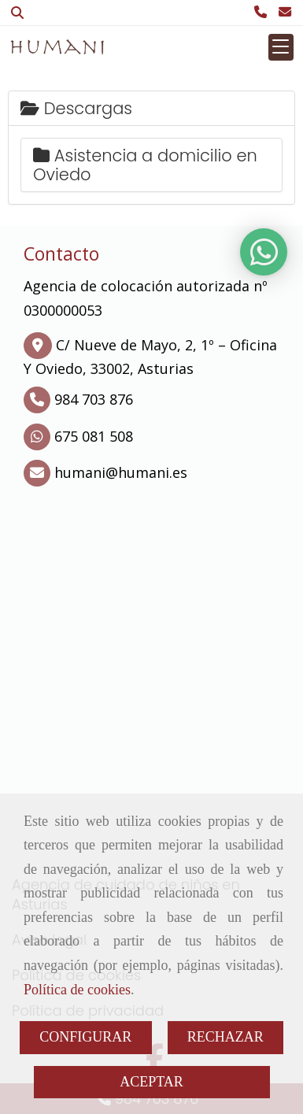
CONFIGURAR (85, 1037)
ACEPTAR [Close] (151, 1082)
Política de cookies (77, 989)
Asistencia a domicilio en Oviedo (145, 164)
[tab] (151, 108)
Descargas (76, 108)
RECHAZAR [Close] (225, 1037)
